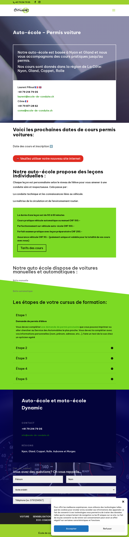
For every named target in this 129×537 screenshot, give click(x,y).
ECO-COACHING (45, 520)
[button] (123, 501)
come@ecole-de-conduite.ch (35, 110)
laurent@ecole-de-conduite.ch (36, 96)
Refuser (107, 528)
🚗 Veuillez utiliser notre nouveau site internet (48, 158)
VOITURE (24, 516)
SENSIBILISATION (42, 516)
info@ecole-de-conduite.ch (35, 435)
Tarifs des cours (32, 248)
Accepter (71, 528)
